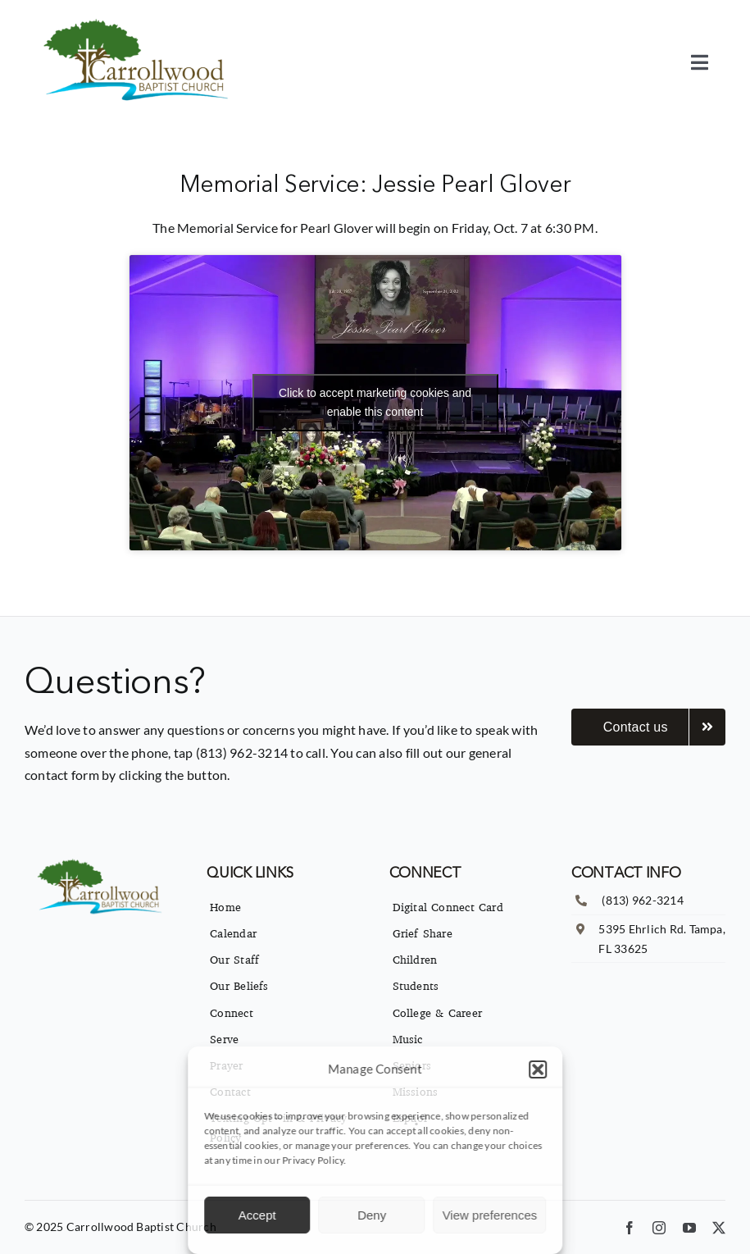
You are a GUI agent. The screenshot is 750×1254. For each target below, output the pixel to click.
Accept (257, 1215)
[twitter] (718, 1227)
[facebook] (629, 1227)
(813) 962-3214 (642, 900)
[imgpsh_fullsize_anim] (139, 22)
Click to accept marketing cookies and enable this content (375, 402)
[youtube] (689, 1227)
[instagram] (659, 1227)
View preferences (490, 1215)
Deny (371, 1215)
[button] (538, 1069)
